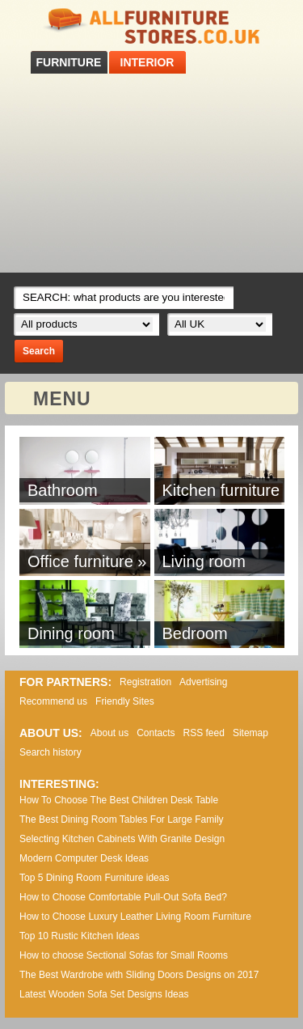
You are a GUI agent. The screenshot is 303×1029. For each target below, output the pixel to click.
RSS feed (204, 733)
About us (109, 733)
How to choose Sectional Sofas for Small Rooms (123, 955)
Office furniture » (86, 561)
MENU (62, 398)
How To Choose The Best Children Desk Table (118, 800)
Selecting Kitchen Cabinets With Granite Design (122, 839)
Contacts (156, 733)
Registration (145, 682)
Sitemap (250, 733)
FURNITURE (69, 62)
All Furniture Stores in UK (152, 26)
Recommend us (53, 701)
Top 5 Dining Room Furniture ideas (94, 877)
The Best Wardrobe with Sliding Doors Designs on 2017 (139, 974)
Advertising (203, 682)
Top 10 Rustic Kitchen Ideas (79, 936)
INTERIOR (147, 62)
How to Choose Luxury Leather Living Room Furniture (135, 916)
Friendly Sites (124, 701)
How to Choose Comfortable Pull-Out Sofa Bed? (123, 897)
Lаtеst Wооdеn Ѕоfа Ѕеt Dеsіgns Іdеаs (103, 994)
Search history (50, 752)
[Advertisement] (151, 173)
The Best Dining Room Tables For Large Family (121, 819)
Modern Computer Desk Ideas (84, 858)
